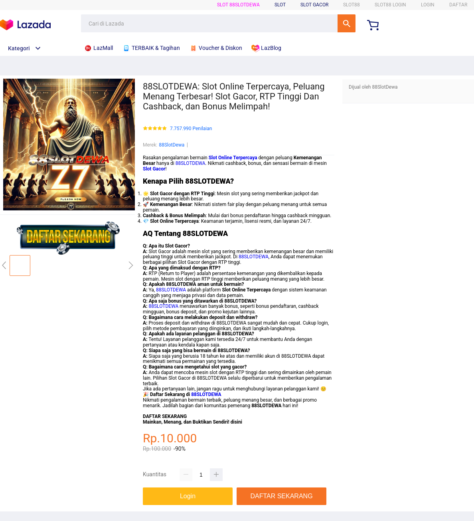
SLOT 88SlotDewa (238, 5)
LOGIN (427, 5)
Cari (347, 23)
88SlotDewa (171, 145)
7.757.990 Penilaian (191, 128)
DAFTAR (458, 5)
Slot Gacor (314, 5)
